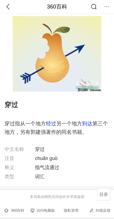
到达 (87, 123)
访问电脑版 (43, 210)
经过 (51, 123)
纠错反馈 (99, 210)
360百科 (57, 7)
